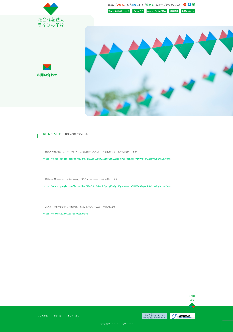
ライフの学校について (119, 11)
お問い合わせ (188, 11)
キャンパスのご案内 (156, 11)
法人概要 (44, 316)
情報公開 (57, 316)
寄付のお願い (73, 316)
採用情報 (174, 11)
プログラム (138, 11)
